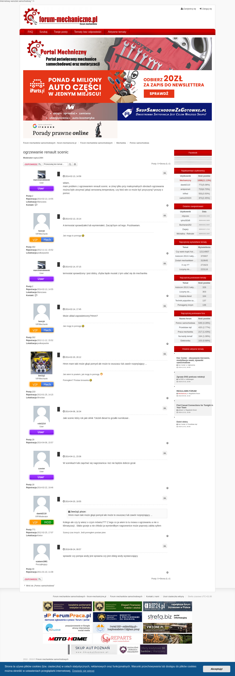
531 (200, 193)
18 (33, 484)
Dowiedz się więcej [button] (83, 670)
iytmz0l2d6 (185, 220)
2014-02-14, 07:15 (72, 266)
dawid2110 (42, 513)
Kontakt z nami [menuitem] (152, 596)
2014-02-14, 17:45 (72, 309)
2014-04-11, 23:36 (72, 456)
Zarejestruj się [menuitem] (188, 9)
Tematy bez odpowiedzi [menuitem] (87, 31)
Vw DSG (181, 379)
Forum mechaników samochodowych (52, 659)
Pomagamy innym (185, 305)
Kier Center (182, 365)
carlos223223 (185, 198)
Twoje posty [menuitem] (61, 31)
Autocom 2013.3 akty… (185, 256)
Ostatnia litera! (185, 296)
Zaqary (185, 229)
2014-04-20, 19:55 (72, 501)
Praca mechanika (185, 332)
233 (33, 392)
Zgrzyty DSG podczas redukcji (191, 377)
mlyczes (185, 216)
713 (200, 189)
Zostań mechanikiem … (185, 260)
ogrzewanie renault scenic (46, 152)
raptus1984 (38, 158)
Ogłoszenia (191, 365)
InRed (185, 194)
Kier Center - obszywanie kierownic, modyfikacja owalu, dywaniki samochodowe (193, 360)
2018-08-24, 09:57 (72, 549)
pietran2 (180, 410)
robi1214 (42, 423)
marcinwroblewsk (41, 180)
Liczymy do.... (185, 269)
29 (33, 440)
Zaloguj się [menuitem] (205, 9)
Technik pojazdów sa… (185, 300)
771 (33, 529)
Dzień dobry (182, 422)
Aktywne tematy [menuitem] (117, 31)
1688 (199, 180)
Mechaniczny (185, 180)
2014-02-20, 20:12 (72, 357)
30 (33, 569)
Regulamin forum (194, 393)
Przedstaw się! (185, 327)
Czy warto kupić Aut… (185, 252)
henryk (41, 231)
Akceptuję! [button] (217, 669)
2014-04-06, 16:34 (72, 411)
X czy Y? (185, 265)
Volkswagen (190, 379)
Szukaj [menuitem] (43, 31)
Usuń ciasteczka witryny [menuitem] (173, 596)
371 (200, 198)
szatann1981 (41, 561)
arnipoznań (185, 189)
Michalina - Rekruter (185, 234)
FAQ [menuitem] (30, 31)
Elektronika (185, 341)
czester (41, 468)
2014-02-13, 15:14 (72, 219)
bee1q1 (41, 376)
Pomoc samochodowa (185, 323)
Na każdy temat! (185, 336)
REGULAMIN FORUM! (187, 391)
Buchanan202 (185, 225)
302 (33, 247)
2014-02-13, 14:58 (72, 176)
